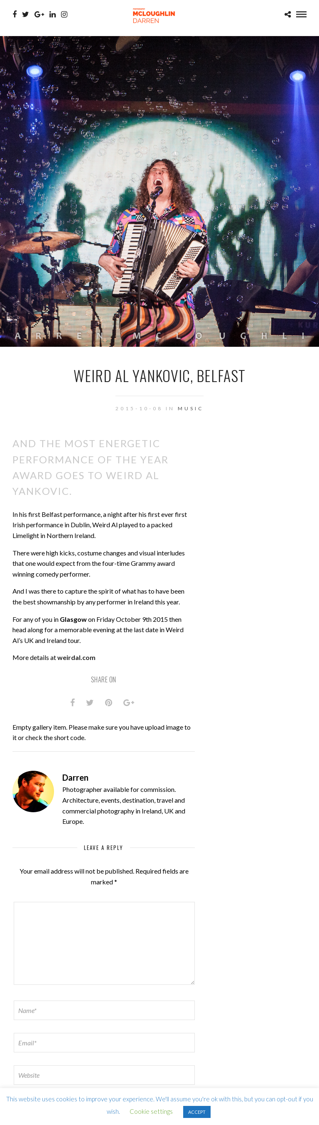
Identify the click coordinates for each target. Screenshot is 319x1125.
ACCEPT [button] (197, 1112)
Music (191, 408)
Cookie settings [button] (151, 1111)
